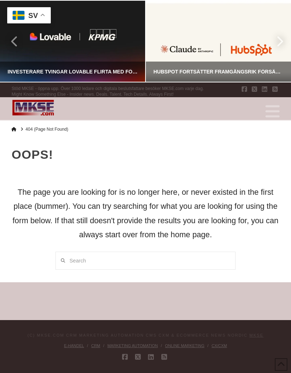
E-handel (74, 345)
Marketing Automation (132, 345)
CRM (95, 345)
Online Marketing (184, 345)
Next (276, 41)
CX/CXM (219, 345)
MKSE (257, 335)
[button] (272, 111)
